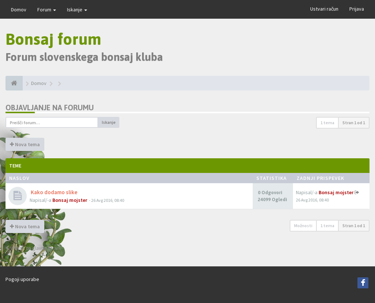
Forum (46, 9)
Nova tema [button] (25, 144)
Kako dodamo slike (53, 192)
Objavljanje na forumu (49, 107)
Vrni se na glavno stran (32, 248)
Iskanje (77, 9)
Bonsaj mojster (69, 200)
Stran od (353, 122)
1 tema (327, 122)
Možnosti (303, 225)
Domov (18, 9)
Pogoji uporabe (22, 279)
